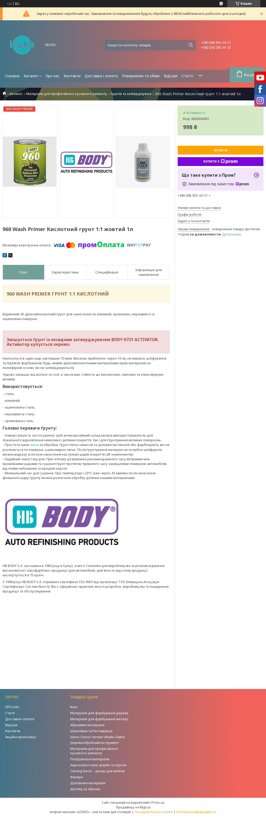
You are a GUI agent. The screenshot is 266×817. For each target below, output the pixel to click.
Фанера (76, 777)
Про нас (52, 75)
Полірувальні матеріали (89, 759)
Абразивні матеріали (87, 725)
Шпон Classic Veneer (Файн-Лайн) (97, 737)
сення (34, 444)
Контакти (72, 75)
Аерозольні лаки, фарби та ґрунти (98, 765)
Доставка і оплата (101, 75)
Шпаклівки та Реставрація (91, 731)
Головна (12, 75)
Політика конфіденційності (196, 812)
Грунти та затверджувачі (131, 94)
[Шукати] (190, 45)
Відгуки (170, 75)
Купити (220, 150)
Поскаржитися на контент (154, 812)
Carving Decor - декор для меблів (97, 771)
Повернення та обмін (141, 75)
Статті (187, 75)
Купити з (220, 161)
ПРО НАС (12, 707)
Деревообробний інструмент (94, 742)
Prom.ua (157, 802)
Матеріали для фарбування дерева (99, 713)
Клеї (74, 707)
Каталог (31, 75)
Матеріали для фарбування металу (99, 719)
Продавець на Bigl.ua (133, 807)
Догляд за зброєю (85, 789)
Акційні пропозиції (20, 737)
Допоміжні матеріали (87, 783)
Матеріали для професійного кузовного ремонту (66, 94)
